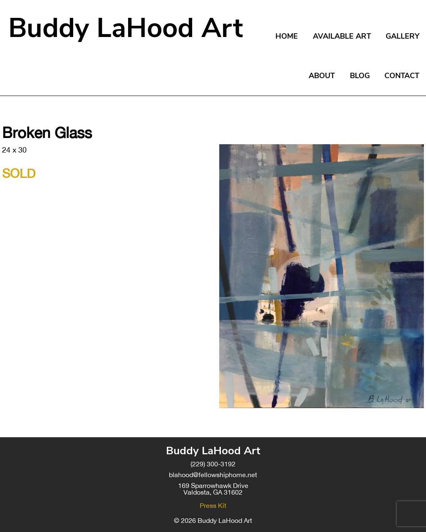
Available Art (342, 36)
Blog (360, 76)
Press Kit (213, 505)
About (322, 76)
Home (286, 36)
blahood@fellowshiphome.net (213, 474)
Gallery (402, 36)
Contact (401, 76)
